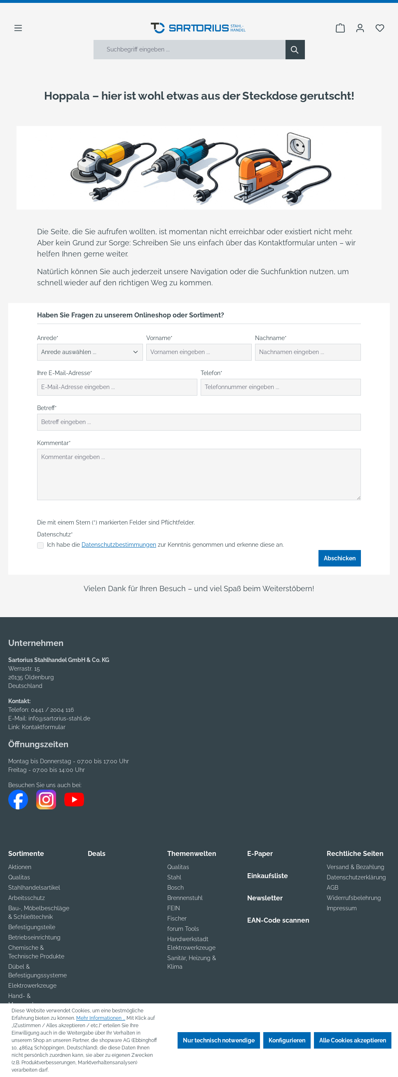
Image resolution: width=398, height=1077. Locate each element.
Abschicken (340, 558)
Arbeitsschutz (26, 898)
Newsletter (265, 898)
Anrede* (48, 338)
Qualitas (19, 877)
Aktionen (19, 867)
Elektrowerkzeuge (32, 985)
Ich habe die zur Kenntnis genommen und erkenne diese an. (165, 544)
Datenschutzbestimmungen (119, 544)
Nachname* (271, 338)
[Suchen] (295, 49)
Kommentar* (54, 443)
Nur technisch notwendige (219, 1040)
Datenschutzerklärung (356, 877)
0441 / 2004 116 (52, 709)
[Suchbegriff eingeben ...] (190, 49)
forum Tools (183, 928)
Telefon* (211, 373)
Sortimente (26, 854)
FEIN (173, 908)
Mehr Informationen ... (100, 1018)
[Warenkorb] (340, 28)
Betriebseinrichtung (34, 937)
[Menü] (18, 28)
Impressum (342, 908)
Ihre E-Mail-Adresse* (64, 373)
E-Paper (260, 854)
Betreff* (47, 408)
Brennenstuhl (185, 898)
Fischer (177, 918)
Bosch (175, 887)
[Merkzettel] (380, 28)
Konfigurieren (287, 1040)
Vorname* (159, 338)
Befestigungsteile (31, 927)
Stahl (174, 877)
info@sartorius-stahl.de (59, 718)
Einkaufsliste (267, 876)
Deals (96, 854)
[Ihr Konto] (360, 28)
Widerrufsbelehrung (354, 898)
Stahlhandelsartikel (34, 887)
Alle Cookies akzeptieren (352, 1040)
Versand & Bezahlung (355, 867)
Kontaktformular (44, 727)
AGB (332, 887)
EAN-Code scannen (278, 920)
